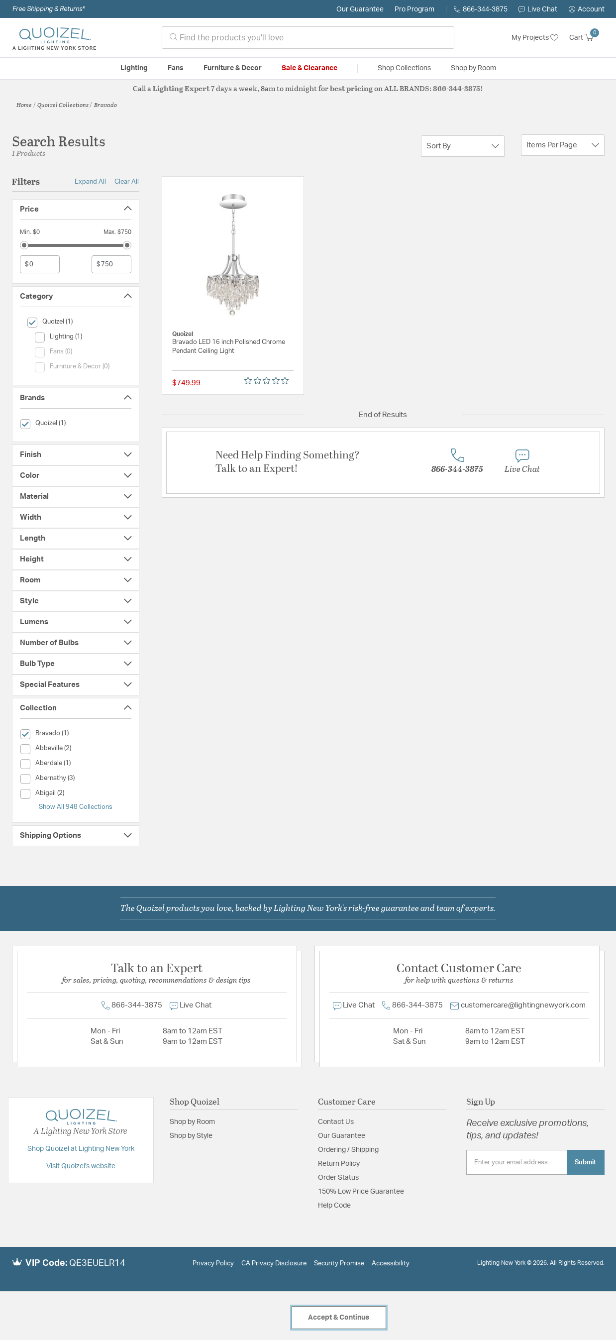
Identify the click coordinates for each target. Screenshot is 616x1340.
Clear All (126, 181)
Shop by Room (192, 1121)
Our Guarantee (360, 9)
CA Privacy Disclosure (274, 1263)
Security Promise (339, 1263)
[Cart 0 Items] (587, 37)
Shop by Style (191, 1135)
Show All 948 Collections (75, 806)
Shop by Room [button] (473, 68)
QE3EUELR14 (97, 1263)
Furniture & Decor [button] (233, 68)
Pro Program (414, 9)
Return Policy (339, 1163)
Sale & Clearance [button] (309, 68)
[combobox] (308, 37)
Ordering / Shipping (348, 1149)
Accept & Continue (338, 1317)
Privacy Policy (213, 1263)
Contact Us (336, 1121)
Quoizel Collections (63, 104)
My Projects (535, 37)
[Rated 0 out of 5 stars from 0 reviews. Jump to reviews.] (269, 381)
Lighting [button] (134, 68)
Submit (585, 1162)
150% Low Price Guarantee (361, 1191)
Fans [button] (176, 68)
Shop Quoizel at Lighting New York (80, 1148)
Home (24, 104)
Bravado (105, 104)
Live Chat (537, 9)
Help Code (334, 1205)
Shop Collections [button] (404, 68)
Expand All (90, 181)
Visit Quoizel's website (80, 1166)
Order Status (338, 1177)
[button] (587, 9)
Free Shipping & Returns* (48, 8)
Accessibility (391, 1263)
